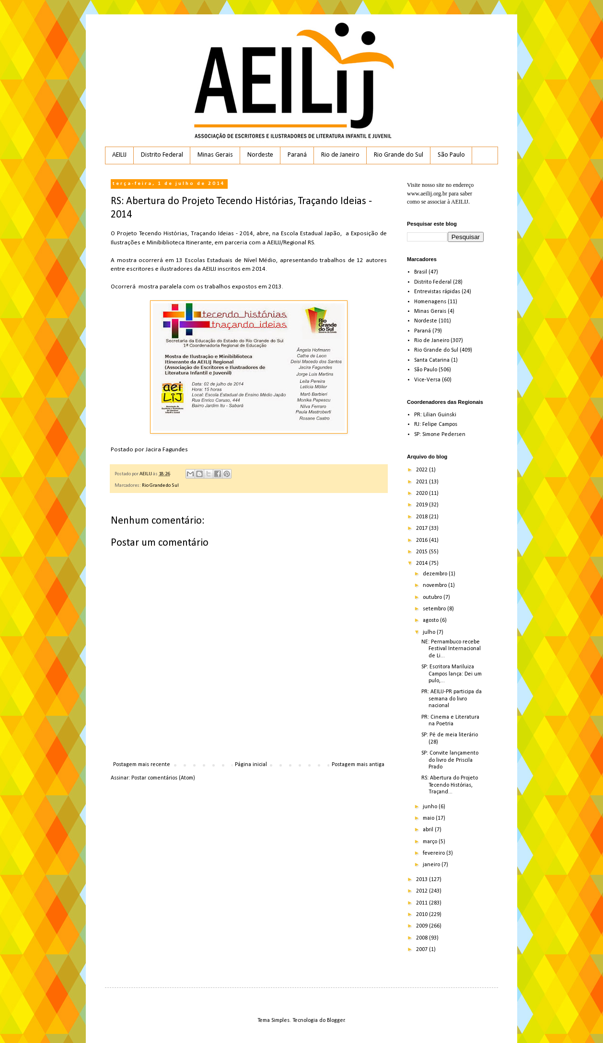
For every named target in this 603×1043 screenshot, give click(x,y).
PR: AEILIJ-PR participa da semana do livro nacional (451, 699)
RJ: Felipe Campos (435, 424)
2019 (422, 505)
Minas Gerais (215, 155)
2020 (422, 493)
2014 (422, 563)
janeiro (432, 865)
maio (429, 818)
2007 (422, 949)
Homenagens (430, 302)
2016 (422, 540)
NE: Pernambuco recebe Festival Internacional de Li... (451, 649)
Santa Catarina (432, 360)
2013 (422, 880)
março (431, 842)
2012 (422, 891)
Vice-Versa (427, 380)
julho (430, 632)
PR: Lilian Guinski (435, 415)
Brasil (420, 272)
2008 (422, 938)
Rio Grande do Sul (398, 155)
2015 (422, 552)
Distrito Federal (162, 155)
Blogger (336, 1020)
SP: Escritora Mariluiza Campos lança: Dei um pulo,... (451, 674)
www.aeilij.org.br (427, 193)
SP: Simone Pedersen (439, 434)
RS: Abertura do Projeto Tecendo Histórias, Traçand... (449, 785)
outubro (433, 597)
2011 (422, 903)
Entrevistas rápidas (437, 292)
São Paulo (451, 155)
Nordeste (260, 155)
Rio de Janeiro (340, 155)
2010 (422, 914)
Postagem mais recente (141, 765)
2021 (422, 482)
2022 (422, 470)
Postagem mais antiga (358, 765)
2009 (422, 926)
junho (431, 807)
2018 (422, 517)
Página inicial (251, 765)
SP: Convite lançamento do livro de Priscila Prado (449, 760)
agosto (431, 620)
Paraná (297, 155)
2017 (422, 528)
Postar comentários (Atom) (163, 778)
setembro (435, 609)
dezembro (436, 574)
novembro (435, 585)
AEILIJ (119, 155)
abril (429, 830)
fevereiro (434, 853)
